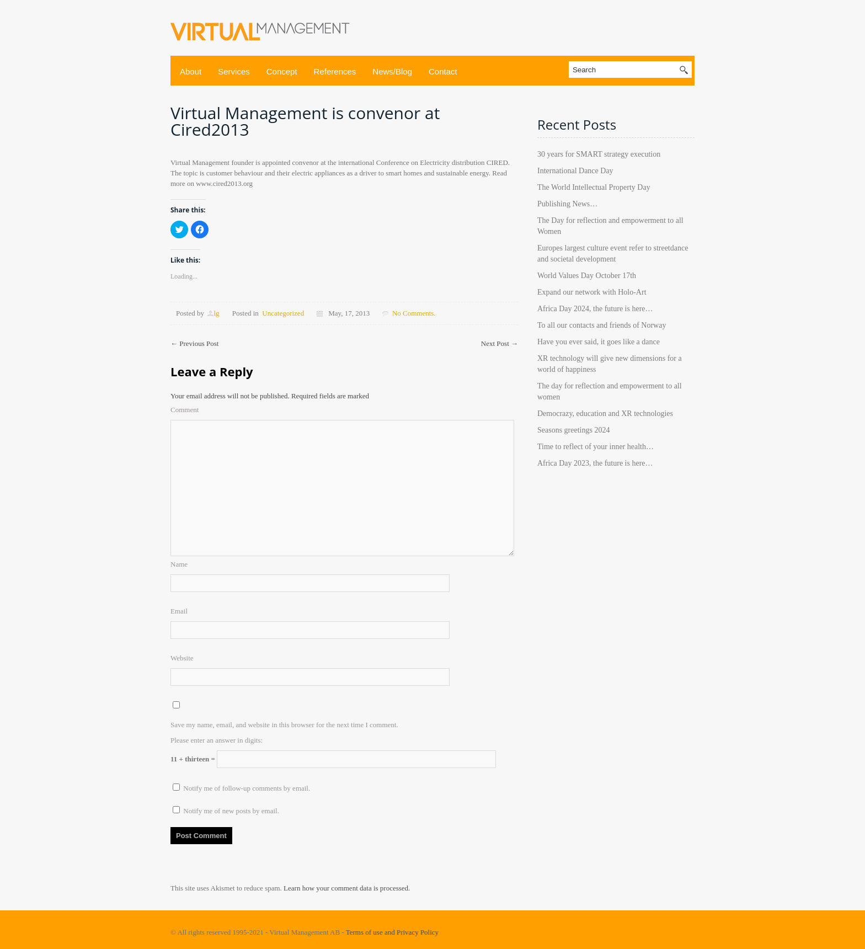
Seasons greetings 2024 (573, 430)
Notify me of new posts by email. (231, 811)
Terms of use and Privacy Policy (392, 932)
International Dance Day (575, 171)
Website (182, 658)
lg (216, 313)
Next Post (499, 343)
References (335, 71)
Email (179, 611)
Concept (281, 71)
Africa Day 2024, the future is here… (595, 309)
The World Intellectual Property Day (593, 187)
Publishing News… (567, 204)
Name (179, 564)
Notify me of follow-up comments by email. (246, 788)
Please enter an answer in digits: (216, 740)
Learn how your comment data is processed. (347, 888)
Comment (184, 410)
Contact (443, 71)
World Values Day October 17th (586, 275)
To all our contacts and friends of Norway (601, 325)
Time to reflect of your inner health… (595, 446)
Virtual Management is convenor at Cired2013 (305, 121)
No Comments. (414, 313)
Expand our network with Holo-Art (592, 292)
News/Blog (392, 71)
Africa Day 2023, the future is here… (595, 463)
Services (234, 71)
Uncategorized (283, 313)
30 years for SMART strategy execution (598, 154)
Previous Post (194, 343)
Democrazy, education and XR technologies (605, 413)
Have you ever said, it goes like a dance (598, 342)
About (190, 71)
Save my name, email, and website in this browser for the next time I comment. (284, 725)
